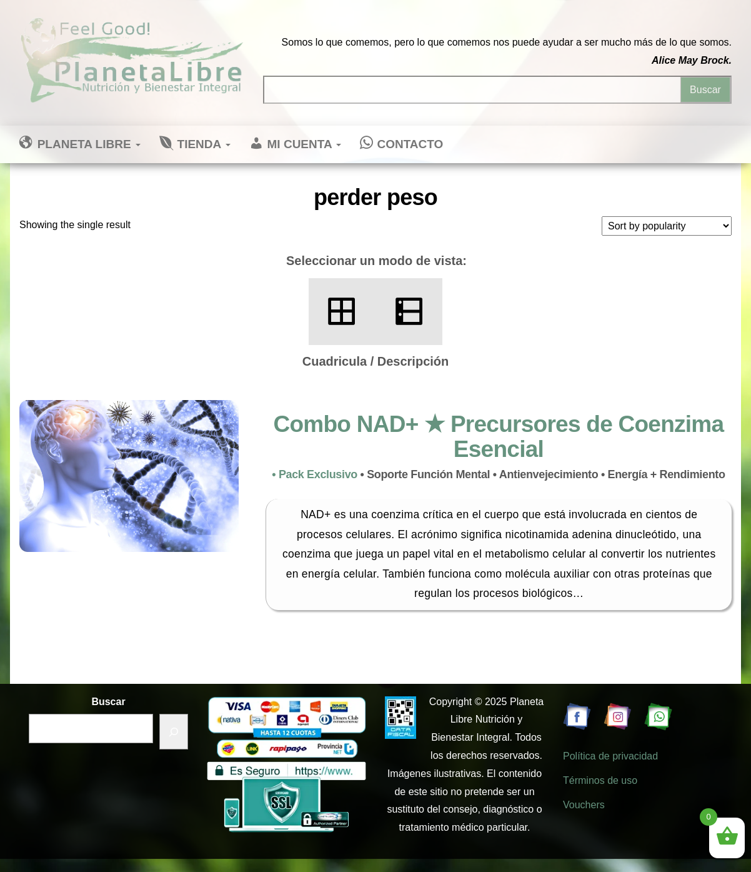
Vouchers (584, 804)
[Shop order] (667, 226)
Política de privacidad (610, 756)
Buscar (108, 701)
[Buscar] (173, 731)
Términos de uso (600, 780)
